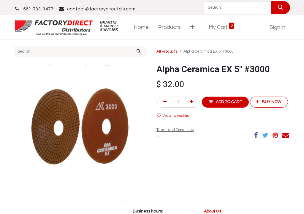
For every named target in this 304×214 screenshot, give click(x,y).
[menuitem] (141, 27)
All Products (166, 51)
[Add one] (191, 102)
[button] (192, 27)
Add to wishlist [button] (174, 115)
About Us (213, 211)
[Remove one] (164, 102)
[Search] (280, 7)
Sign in (277, 27)
